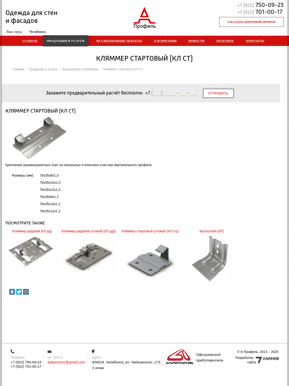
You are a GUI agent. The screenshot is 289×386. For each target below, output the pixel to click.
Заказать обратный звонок (251, 22)
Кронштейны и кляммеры (80, 69)
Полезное (225, 41)
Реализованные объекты (119, 41)
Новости (196, 41)
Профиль (144, 25)
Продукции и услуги (43, 69)
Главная (29, 41)
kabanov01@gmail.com (66, 362)
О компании (165, 41)
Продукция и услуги (65, 41)
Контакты (255, 41)
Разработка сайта (245, 360)
